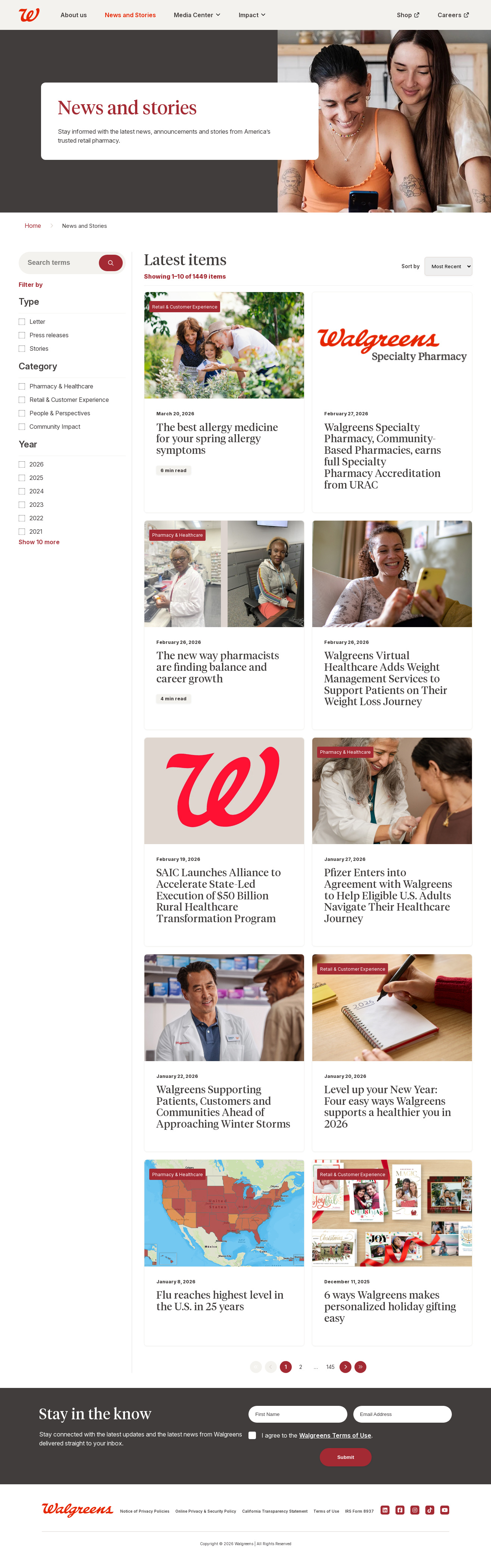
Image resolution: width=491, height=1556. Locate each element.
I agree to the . (317, 1435)
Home (33, 225)
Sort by (410, 266)
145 (330, 1367)
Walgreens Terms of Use (335, 1435)
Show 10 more (39, 542)
